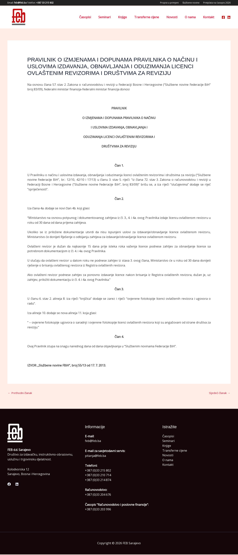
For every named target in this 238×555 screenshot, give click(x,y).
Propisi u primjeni (169, 2)
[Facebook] (223, 17)
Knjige (129, 17)
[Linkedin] (229, 17)
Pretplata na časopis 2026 (217, 2)
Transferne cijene (151, 17)
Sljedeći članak (218, 393)
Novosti (175, 17)
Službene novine (191, 2)
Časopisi (95, 17)
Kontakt (209, 17)
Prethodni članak (21, 393)
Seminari (113, 17)
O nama (192, 17)
